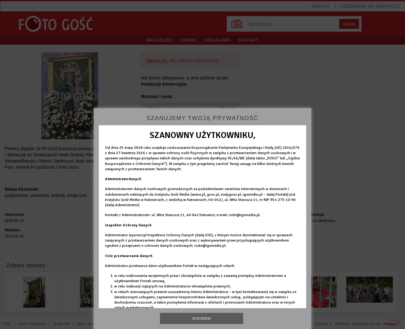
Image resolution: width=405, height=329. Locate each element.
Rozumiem (202, 318)
